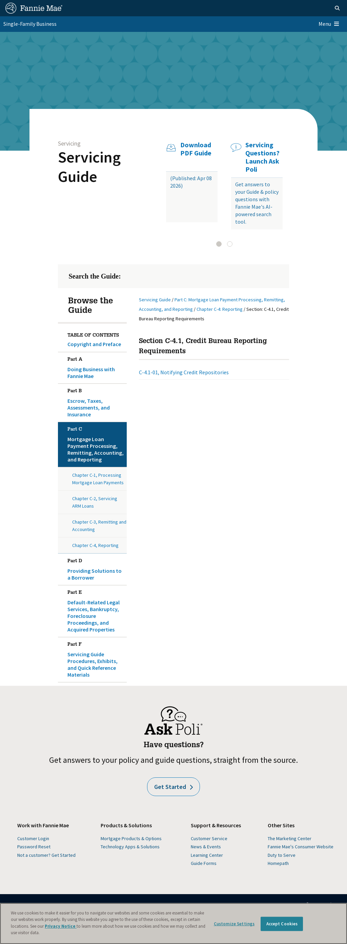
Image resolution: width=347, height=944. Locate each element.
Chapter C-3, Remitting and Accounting (99, 525)
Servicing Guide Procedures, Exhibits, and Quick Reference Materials (95, 658)
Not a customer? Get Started (46, 855)
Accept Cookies (282, 924)
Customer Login (33, 838)
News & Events (206, 847)
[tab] (219, 244)
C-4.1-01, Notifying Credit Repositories (184, 372)
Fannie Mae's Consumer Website (300, 847)
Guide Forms (204, 863)
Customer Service (209, 838)
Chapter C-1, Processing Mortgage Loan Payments (98, 479)
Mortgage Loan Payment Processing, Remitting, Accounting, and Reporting (95, 443)
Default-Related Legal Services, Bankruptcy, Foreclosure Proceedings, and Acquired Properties (95, 610)
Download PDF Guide (195, 149)
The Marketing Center (289, 838)
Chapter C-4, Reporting (95, 545)
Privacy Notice (61, 926)
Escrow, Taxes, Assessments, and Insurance (95, 401)
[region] (173, 923)
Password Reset (33, 847)
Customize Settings (234, 924)
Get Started (173, 787)
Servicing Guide (89, 166)
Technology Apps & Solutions (130, 847)
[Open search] (337, 8)
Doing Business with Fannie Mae (95, 366)
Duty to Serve (281, 855)
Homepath (278, 863)
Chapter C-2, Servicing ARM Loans (94, 502)
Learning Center (207, 855)
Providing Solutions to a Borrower (95, 568)
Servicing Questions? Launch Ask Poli (262, 157)
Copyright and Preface (94, 344)
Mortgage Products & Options (131, 838)
